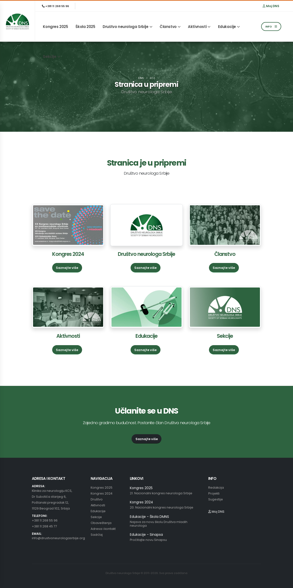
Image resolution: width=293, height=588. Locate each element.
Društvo (97, 499)
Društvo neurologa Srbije (125, 26)
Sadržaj (97, 535)
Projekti (214, 493)
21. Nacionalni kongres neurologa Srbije (161, 493)
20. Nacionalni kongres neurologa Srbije (161, 507)
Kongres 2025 (55, 26)
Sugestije (215, 499)
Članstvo (168, 26)
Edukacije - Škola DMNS (149, 516)
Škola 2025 (85, 26)
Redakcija (216, 487)
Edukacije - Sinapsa (146, 534)
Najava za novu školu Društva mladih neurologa (158, 524)
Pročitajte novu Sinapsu (148, 540)
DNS (141, 78)
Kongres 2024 (68, 254)
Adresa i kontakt (103, 529)
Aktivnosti (197, 26)
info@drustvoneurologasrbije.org (58, 538)
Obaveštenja (101, 523)
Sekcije (49, 56)
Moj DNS (271, 6)
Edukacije (227, 26)
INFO (271, 26)
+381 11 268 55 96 (55, 6)
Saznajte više (67, 268)
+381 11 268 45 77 (44, 526)
